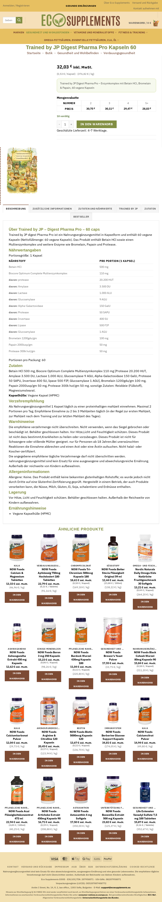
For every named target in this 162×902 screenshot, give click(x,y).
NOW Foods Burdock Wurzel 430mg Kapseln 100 (81, 658)
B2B (90, 866)
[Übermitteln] (19, 20)
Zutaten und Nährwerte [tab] (95, 208)
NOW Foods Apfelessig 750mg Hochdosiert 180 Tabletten (49, 575)
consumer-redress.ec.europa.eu (93, 895)
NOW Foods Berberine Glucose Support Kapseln (113, 735)
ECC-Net (152, 895)
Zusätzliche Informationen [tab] (52, 208)
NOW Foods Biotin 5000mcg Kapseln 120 (81, 735)
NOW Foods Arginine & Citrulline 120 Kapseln (49, 737)
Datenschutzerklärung (111, 866)
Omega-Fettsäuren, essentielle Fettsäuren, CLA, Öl (81, 40)
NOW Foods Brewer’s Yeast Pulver (113, 656)
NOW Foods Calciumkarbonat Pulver (17, 735)
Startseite (34, 53)
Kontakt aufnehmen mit (146, 8)
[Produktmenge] (65, 124)
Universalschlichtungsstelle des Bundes (101, 897)
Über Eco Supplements (117, 2)
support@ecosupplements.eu (116, 887)
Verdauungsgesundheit (119, 53)
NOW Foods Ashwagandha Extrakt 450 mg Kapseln (16, 658)
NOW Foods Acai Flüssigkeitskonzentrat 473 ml (19, 814)
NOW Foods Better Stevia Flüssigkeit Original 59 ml (113, 573)
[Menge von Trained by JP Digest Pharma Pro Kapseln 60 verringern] (59, 124)
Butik (48, 53)
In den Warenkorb (96, 124)
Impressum (62, 866)
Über (82, 866)
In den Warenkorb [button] (17, 597)
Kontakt (12, 866)
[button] (16, 6)
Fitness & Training (133, 32)
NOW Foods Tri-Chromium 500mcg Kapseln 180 (81, 573)
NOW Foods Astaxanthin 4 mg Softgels (81, 814)
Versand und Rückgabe (145, 2)
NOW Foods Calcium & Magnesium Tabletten (17, 575)
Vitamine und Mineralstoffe (95, 32)
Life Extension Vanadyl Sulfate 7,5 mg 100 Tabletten (145, 814)
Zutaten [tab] (150, 208)
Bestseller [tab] (81, 216)
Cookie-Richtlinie (142, 866)
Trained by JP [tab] (128, 208)
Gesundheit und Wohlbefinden (49, 32)
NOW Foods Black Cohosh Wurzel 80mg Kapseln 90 (145, 656)
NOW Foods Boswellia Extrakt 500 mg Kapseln (113, 814)
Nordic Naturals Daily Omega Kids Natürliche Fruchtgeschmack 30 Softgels (145, 576)
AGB (74, 866)
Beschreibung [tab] (16, 208)
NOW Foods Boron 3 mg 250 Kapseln (49, 654)
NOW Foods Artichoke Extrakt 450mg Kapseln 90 (49, 814)
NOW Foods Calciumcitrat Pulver (145, 735)
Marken (18, 32)
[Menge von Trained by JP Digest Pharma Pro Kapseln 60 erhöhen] (71, 124)
